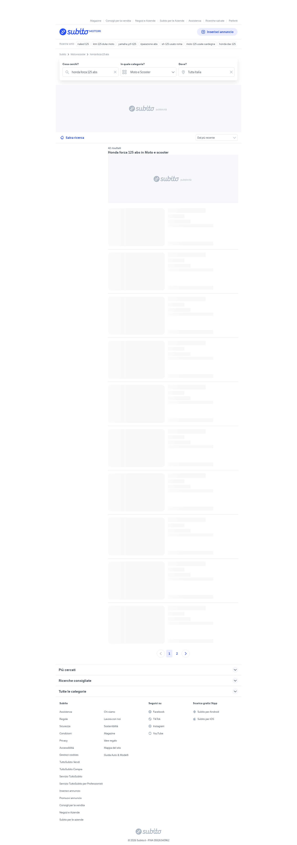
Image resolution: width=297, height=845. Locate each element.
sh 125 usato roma (172, 44)
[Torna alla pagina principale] (81, 31)
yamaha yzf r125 (127, 44)
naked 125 (83, 44)
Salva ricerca (72, 137)
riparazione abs (149, 44)
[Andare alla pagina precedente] (161, 653)
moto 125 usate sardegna (200, 44)
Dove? (183, 64)
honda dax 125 (227, 44)
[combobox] (91, 72)
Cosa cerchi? (71, 64)
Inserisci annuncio (217, 32)
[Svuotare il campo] (115, 72)
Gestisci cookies (68, 754)
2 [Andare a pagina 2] (177, 653)
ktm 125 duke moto (103, 44)
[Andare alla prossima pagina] (186, 653)
